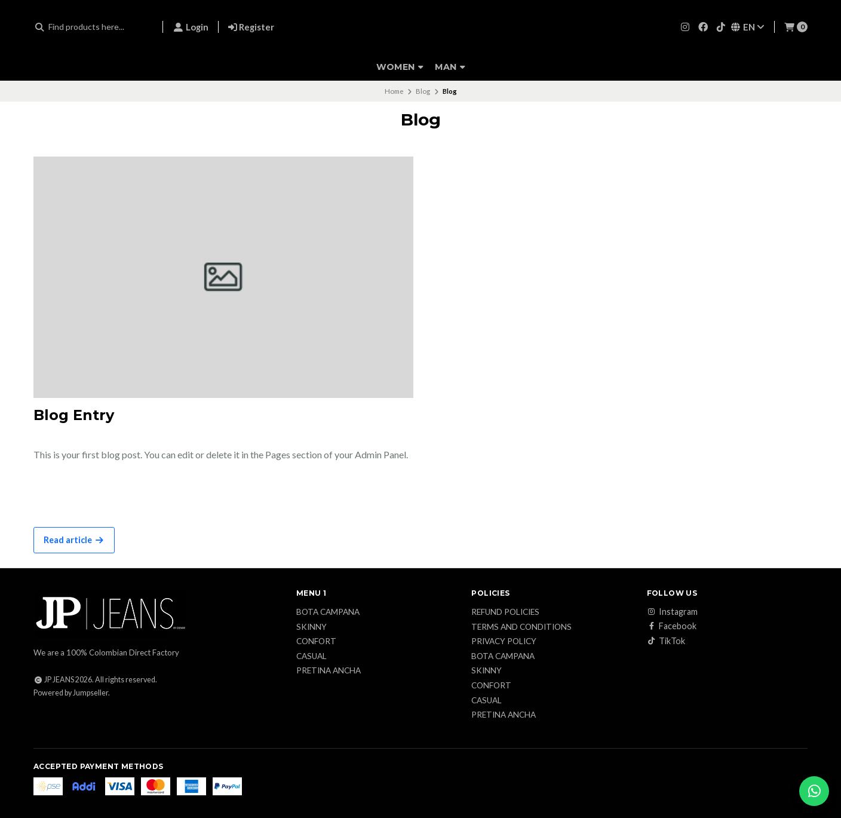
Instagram (672, 612)
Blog (423, 91)
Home (394, 91)
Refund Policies (505, 612)
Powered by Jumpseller (70, 692)
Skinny (311, 627)
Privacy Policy (503, 642)
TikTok (666, 641)
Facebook (671, 626)
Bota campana (328, 612)
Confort (316, 642)
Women (399, 67)
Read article (74, 540)
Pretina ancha (328, 671)
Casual (311, 656)
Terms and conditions (521, 627)
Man (450, 67)
